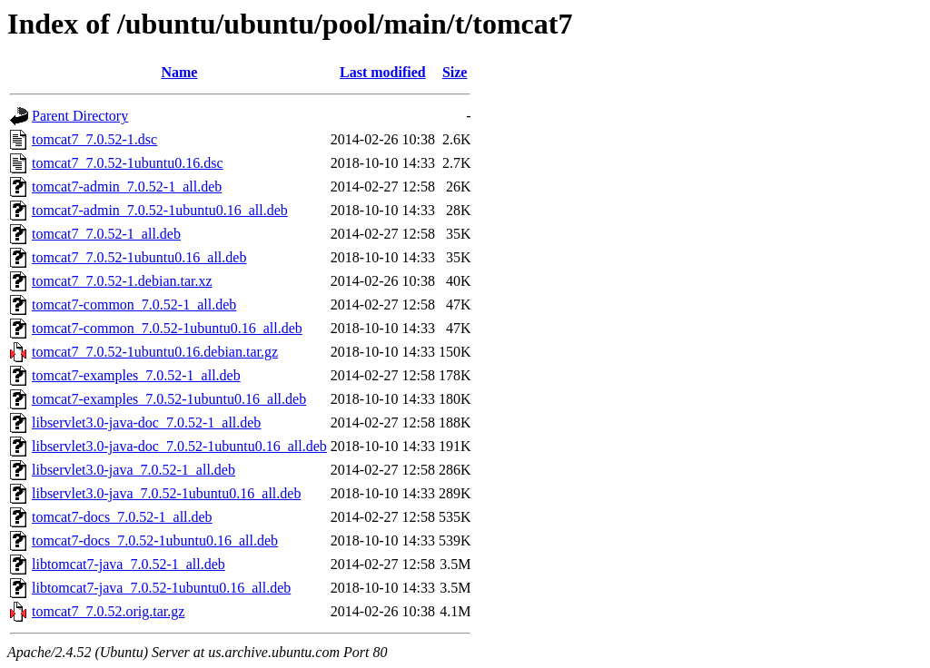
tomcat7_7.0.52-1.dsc (94, 139)
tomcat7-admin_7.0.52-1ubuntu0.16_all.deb (160, 210)
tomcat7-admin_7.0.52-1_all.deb (127, 186)
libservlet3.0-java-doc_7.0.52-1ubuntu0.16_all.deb (179, 446)
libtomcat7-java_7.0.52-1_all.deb (128, 564)
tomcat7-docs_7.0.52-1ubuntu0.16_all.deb (155, 540)
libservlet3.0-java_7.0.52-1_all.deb (133, 469)
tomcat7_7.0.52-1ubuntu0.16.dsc (127, 163)
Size (455, 72)
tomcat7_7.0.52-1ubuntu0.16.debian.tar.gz (155, 351)
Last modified (383, 72)
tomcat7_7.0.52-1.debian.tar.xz (122, 281)
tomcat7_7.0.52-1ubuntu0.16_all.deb (139, 257)
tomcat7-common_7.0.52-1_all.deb (134, 304)
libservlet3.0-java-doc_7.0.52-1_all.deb (146, 422)
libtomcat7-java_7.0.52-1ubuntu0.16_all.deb (161, 587)
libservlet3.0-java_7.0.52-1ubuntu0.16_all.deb (166, 493)
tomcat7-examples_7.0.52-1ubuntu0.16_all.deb (169, 399)
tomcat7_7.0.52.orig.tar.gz (108, 611)
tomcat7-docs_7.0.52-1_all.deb (122, 517)
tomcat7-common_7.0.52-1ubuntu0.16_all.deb (167, 328)
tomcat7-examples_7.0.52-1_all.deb (136, 375)
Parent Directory (80, 115)
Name (179, 72)
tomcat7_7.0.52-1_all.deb (106, 233)
